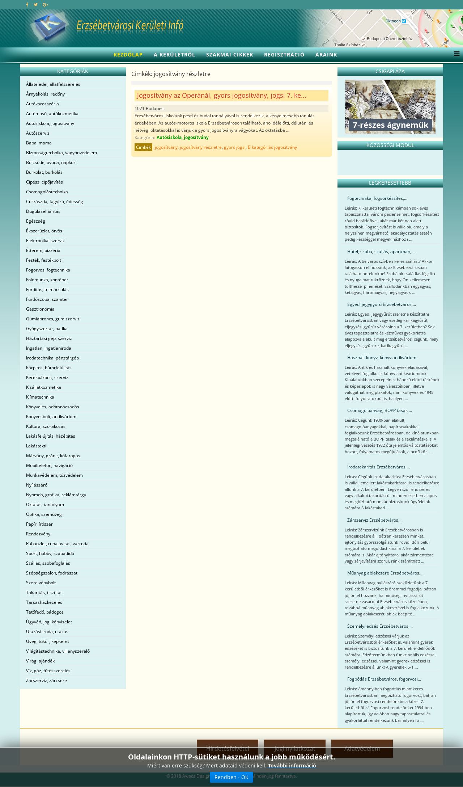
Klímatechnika (40, 397)
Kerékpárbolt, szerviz (47, 377)
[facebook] (27, 4)
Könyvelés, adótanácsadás (52, 407)
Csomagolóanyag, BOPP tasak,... (379, 410)
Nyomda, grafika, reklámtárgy (56, 495)
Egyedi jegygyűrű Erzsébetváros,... (381, 304)
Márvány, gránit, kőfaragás (53, 456)
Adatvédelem (362, 749)
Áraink (326, 54)
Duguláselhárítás (43, 211)
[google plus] (45, 4)
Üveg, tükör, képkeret (47, 641)
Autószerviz (38, 133)
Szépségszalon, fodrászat (51, 573)
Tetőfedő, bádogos (45, 612)
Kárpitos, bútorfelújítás (49, 368)
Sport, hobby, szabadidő (50, 553)
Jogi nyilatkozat (295, 749)
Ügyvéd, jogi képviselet (49, 622)
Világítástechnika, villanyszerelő (58, 651)
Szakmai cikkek (229, 54)
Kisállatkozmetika (43, 387)
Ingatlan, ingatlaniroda (48, 348)
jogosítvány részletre (201, 147)
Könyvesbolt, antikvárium (51, 416)
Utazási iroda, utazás (47, 631)
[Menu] (454, 54)
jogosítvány (166, 147)
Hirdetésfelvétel (227, 749)
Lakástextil (36, 446)
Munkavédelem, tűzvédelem (54, 475)
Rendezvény (38, 534)
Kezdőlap (128, 54)
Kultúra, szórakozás (45, 426)
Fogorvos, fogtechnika (48, 270)
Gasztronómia (40, 309)
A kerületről (174, 54)
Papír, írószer (39, 524)
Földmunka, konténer (47, 280)
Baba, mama (39, 143)
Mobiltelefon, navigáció (49, 465)
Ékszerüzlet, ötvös (44, 231)
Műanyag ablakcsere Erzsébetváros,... (385, 573)
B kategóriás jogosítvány (272, 147)
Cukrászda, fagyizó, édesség (54, 201)
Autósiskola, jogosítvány (50, 123)
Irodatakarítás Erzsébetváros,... (378, 467)
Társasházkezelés (44, 602)
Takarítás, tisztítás (44, 592)
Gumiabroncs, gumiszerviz (53, 319)
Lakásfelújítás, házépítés (50, 436)
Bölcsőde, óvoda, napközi (51, 162)
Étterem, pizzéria (43, 250)
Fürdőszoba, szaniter (47, 299)
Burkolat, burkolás (44, 172)
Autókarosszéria (42, 104)
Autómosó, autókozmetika (52, 113)
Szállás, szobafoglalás (48, 563)
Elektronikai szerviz (45, 240)
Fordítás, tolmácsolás (47, 289)
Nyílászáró (36, 485)
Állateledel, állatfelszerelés (53, 84)
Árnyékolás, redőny (45, 94)
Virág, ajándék (40, 661)
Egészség (35, 221)
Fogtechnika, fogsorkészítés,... (377, 198)
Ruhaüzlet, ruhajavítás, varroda (57, 543)
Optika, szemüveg (44, 514)
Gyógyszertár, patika (47, 328)
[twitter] (36, 4)
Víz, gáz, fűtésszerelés (48, 671)
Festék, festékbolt (43, 260)
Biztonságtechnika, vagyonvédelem (61, 153)
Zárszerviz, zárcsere (46, 680)
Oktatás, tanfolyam (45, 504)
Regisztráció (284, 54)
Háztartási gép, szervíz (49, 338)
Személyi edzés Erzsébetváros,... (380, 626)
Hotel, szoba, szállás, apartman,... (381, 251)
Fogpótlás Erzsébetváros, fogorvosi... (384, 679)
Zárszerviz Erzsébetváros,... (375, 520)
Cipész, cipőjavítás (44, 182)
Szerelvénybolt (41, 583)
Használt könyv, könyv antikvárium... (383, 357)
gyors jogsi (235, 147)
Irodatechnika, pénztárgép (52, 358)
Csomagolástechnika (47, 192)
